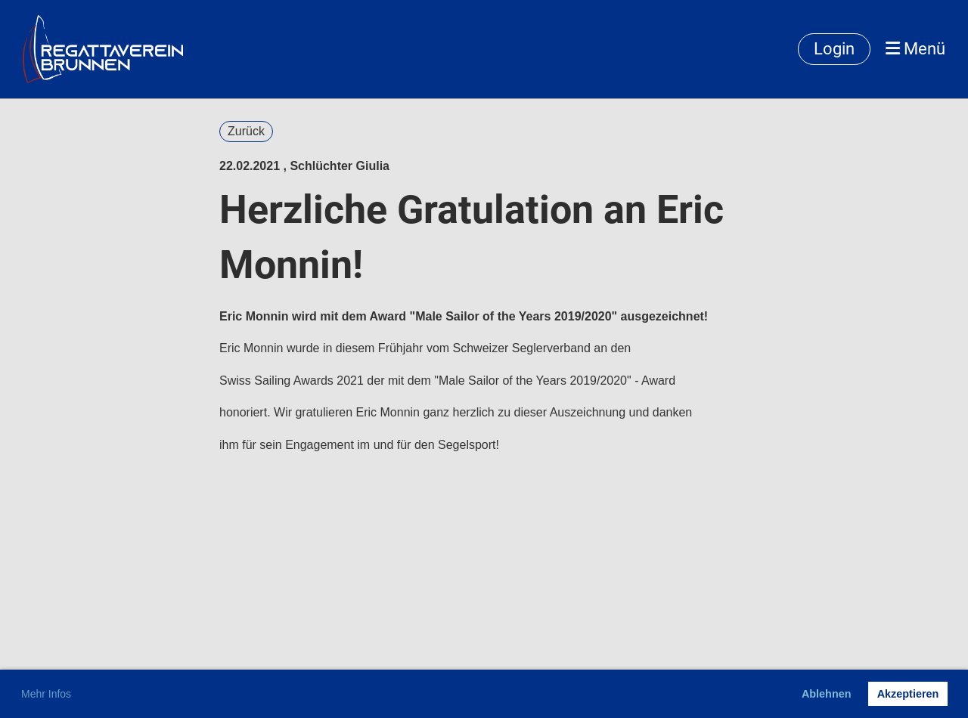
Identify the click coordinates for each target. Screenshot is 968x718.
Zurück (246, 131)
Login (834, 48)
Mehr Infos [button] (46, 694)
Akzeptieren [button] (908, 694)
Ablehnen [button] (827, 694)
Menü (915, 48)
